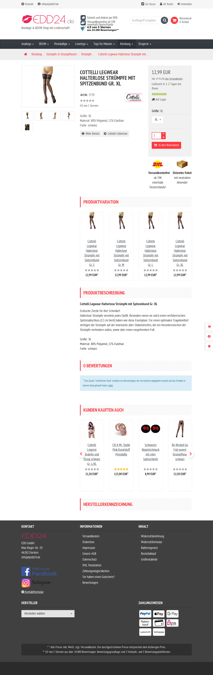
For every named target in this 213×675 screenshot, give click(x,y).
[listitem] (145, 614)
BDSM (44, 44)
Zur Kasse (150, 4)
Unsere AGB (89, 554)
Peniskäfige (62, 44)
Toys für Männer (104, 44)
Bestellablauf (148, 554)
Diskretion (88, 542)
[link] (175, 20)
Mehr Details (91, 133)
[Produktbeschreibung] (209, 337)
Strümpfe (86, 54)
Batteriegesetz (149, 548)
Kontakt (27, 4)
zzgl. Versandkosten (174, 78)
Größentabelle (149, 559)
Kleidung (126, 44)
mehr (110, 385)
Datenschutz (89, 559)
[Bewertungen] (209, 346)
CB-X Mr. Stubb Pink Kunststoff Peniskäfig (121, 449)
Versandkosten (90, 536)
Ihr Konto (168, 4)
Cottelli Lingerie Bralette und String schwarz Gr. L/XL (91, 454)
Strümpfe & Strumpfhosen (61, 54)
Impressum (88, 548)
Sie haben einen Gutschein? (98, 577)
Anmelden (186, 4)
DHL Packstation (91, 565)
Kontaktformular (32, 592)
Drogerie (144, 44)
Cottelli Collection (115, 133)
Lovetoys (81, 44)
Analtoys (27, 44)
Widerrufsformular (151, 542)
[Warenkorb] (209, 327)
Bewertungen (90, 583)
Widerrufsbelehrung (152, 536)
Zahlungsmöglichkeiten (95, 571)
